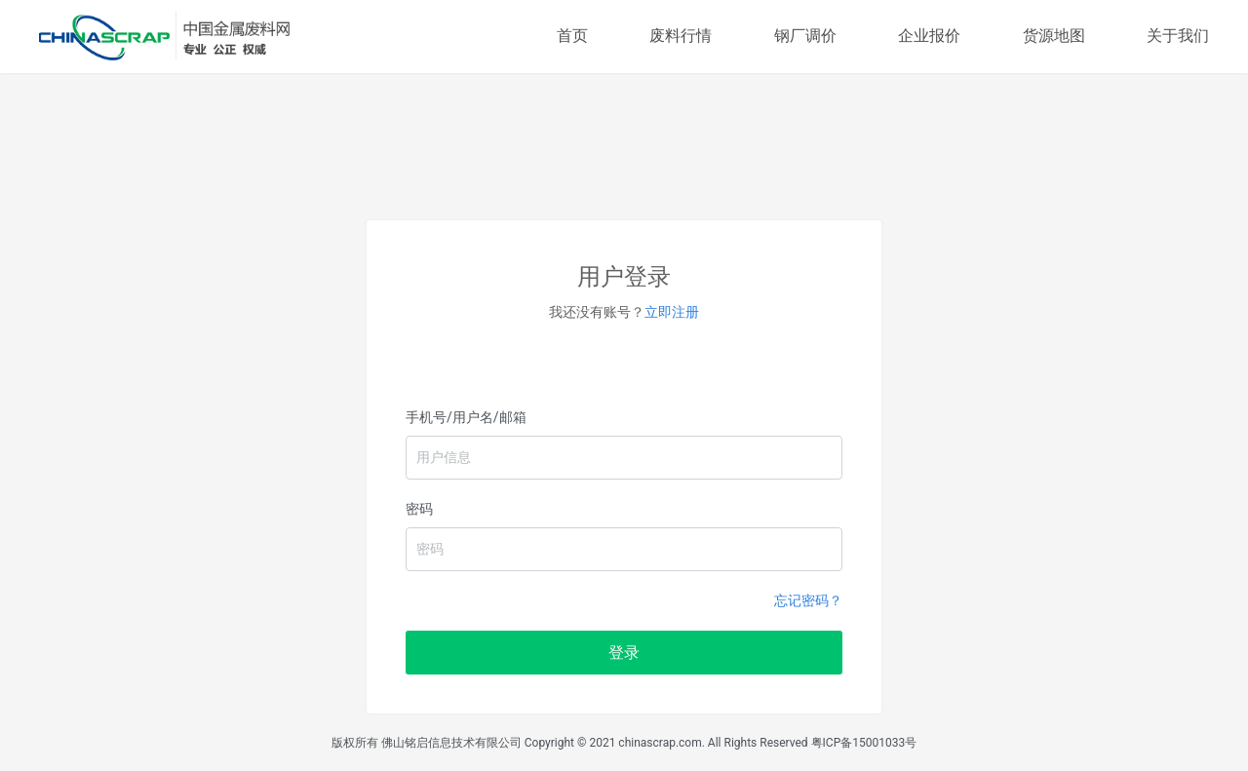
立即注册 (671, 312)
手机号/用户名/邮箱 (466, 417)
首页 (572, 35)
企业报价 (929, 35)
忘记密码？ (808, 600)
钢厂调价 (805, 35)
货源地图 (1054, 35)
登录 (624, 652)
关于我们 (1178, 35)
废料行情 (680, 35)
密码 (419, 509)
